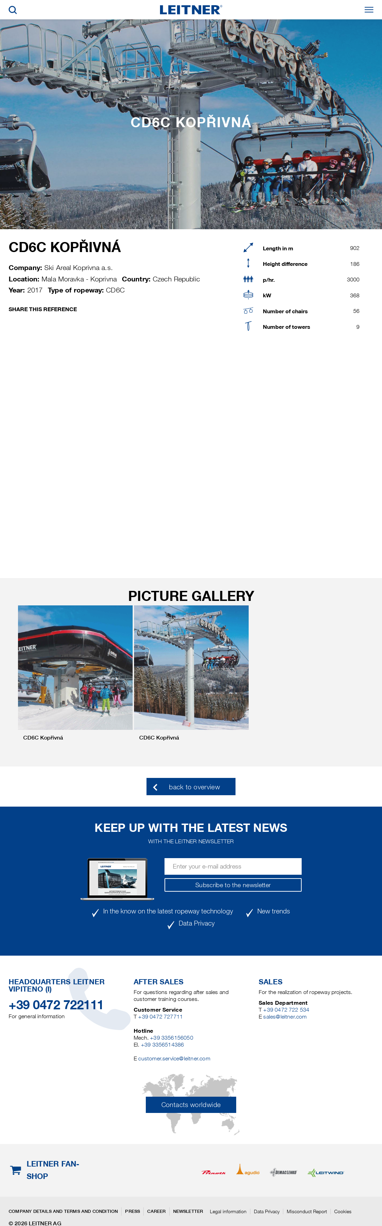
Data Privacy (266, 1211)
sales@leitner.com (285, 1016)
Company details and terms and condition (63, 1211)
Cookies (343, 1211)
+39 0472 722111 (56, 1004)
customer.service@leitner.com (174, 1058)
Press (132, 1211)
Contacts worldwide (191, 1105)
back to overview (194, 787)
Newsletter (188, 1211)
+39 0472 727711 (160, 1016)
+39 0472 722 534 (286, 1009)
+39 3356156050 (171, 1037)
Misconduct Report (307, 1211)
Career (156, 1211)
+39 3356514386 (162, 1044)
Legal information (228, 1211)
